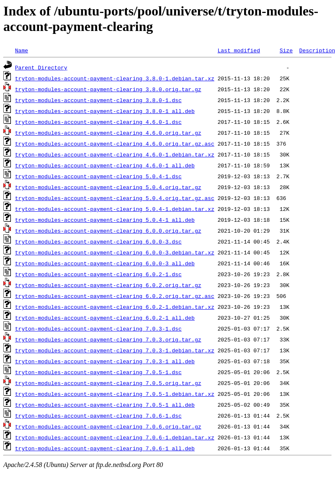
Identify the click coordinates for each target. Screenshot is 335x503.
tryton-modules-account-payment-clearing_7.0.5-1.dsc (98, 372)
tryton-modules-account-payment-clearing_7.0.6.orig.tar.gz (108, 426)
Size (286, 50)
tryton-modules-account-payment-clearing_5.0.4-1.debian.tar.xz (114, 209)
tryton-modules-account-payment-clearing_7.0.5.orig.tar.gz (108, 383)
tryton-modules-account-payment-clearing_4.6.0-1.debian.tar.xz (114, 154)
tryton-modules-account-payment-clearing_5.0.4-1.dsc (98, 176)
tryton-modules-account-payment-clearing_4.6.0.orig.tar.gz (108, 132)
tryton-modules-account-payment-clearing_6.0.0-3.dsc (98, 241)
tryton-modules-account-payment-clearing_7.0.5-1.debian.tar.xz (114, 394)
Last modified (238, 50)
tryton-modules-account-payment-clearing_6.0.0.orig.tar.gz (108, 230)
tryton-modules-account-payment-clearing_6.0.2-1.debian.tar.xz (114, 307)
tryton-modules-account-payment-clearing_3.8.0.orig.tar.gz (108, 89)
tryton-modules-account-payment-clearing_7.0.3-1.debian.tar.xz (114, 350)
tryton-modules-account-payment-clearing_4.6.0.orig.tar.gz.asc (114, 143)
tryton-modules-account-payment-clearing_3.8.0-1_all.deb (105, 111)
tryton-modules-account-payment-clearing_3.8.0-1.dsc (98, 100)
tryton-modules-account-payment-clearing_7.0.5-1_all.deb (105, 404)
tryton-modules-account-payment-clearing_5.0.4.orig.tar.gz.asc (114, 198)
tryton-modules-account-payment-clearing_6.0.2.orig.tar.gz (108, 285)
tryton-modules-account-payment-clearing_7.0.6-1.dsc (98, 415)
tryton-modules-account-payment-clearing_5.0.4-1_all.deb (105, 219)
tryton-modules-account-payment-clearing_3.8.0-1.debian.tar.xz (114, 78)
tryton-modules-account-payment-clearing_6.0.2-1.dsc (98, 274)
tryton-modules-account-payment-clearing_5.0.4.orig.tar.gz (108, 187)
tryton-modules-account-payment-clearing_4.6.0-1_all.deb (105, 165)
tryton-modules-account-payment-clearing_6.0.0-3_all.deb (105, 263)
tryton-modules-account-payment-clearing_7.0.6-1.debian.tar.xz (114, 437)
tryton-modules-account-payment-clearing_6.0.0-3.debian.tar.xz (114, 252)
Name (21, 50)
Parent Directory (41, 67)
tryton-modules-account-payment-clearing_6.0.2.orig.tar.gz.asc (114, 296)
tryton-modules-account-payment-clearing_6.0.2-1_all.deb (105, 317)
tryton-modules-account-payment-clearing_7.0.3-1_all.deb (105, 361)
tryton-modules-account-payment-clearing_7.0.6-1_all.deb (105, 448)
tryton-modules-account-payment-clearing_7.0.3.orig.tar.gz (108, 339)
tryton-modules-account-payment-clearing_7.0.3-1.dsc (98, 328)
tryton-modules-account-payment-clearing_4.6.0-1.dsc (98, 122)
